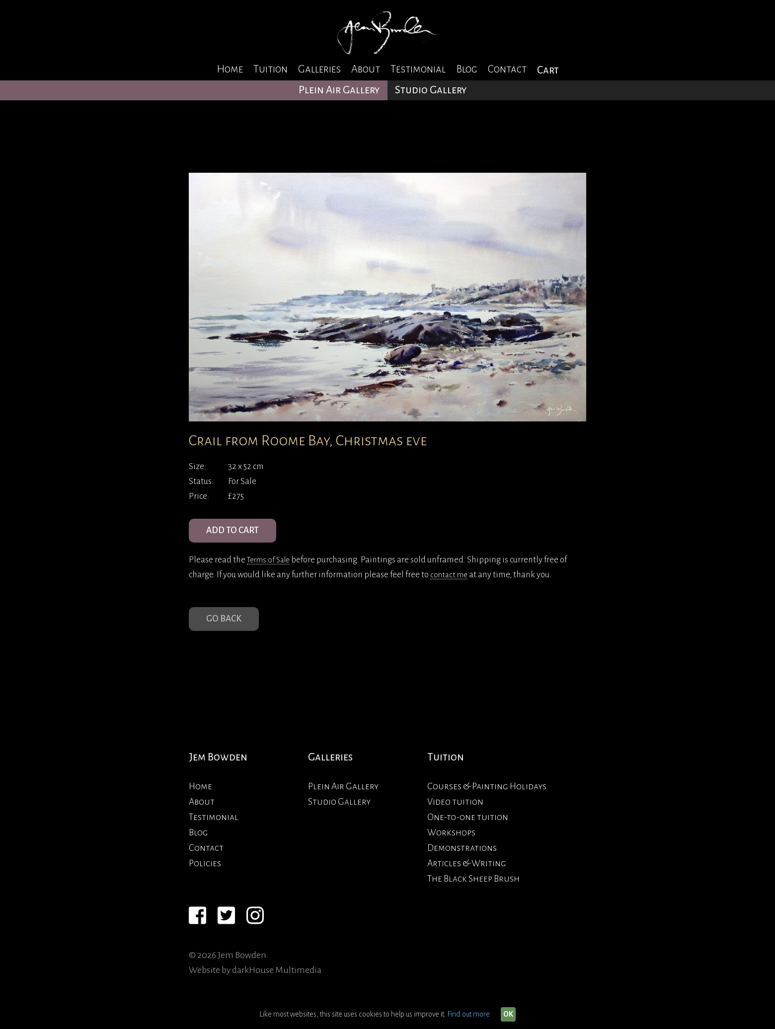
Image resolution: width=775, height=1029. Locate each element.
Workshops (451, 844)
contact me (450, 580)
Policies (205, 875)
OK (508, 1014)
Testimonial (418, 69)
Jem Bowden (218, 769)
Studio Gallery (431, 90)
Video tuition (455, 814)
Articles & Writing (466, 875)
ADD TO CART (238, 534)
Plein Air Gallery (339, 90)
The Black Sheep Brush (473, 890)
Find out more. (469, 1014)
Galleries (319, 69)
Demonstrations (462, 860)
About (365, 69)
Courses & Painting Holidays (486, 798)
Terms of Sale (271, 565)
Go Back (227, 628)
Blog (466, 69)
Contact (507, 69)
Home (230, 69)
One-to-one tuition (467, 829)
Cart (548, 70)
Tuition (270, 69)
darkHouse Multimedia (276, 982)
